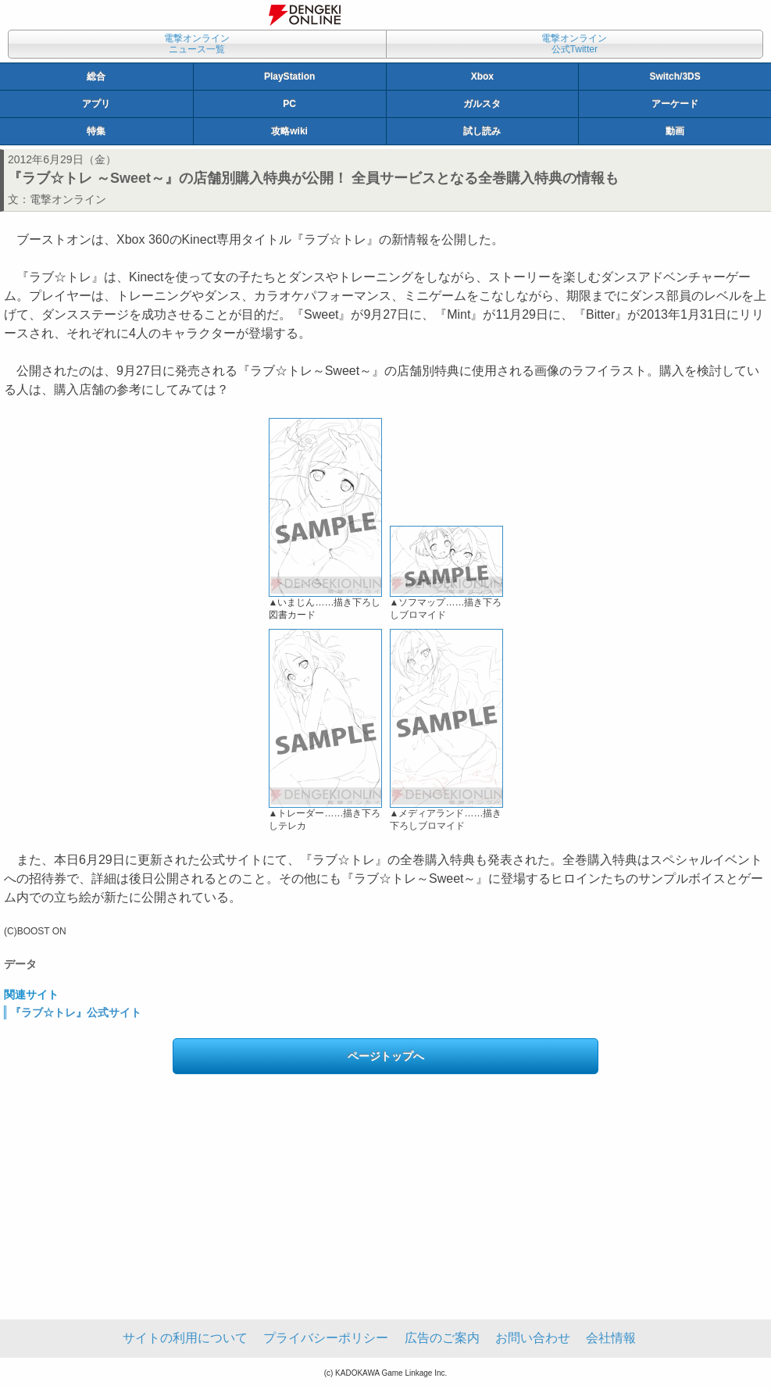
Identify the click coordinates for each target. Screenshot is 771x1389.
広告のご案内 (442, 1337)
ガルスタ (482, 103)
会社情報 (611, 1337)
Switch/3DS (674, 76)
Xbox (482, 76)
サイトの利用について (185, 1337)
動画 (675, 131)
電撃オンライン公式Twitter (574, 44)
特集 (96, 131)
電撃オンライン (68, 199)
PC (289, 103)
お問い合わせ (532, 1337)
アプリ (96, 103)
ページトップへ (386, 1056)
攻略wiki (289, 131)
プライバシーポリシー (325, 1337)
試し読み (482, 131)
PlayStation (289, 76)
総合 (96, 76)
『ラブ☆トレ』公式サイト (75, 1012)
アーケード (674, 103)
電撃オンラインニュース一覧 (197, 44)
